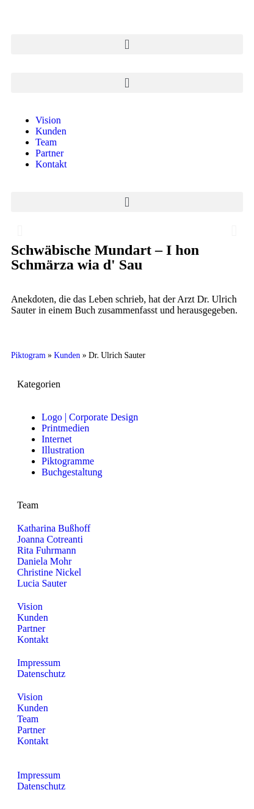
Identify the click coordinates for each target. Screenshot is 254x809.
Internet (57, 439)
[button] (127, 44)
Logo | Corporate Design (90, 417)
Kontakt (51, 164)
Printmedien (65, 428)
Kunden (51, 131)
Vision (48, 120)
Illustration (63, 450)
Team (46, 142)
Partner (49, 153)
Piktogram (28, 355)
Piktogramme (68, 461)
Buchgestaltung (72, 472)
